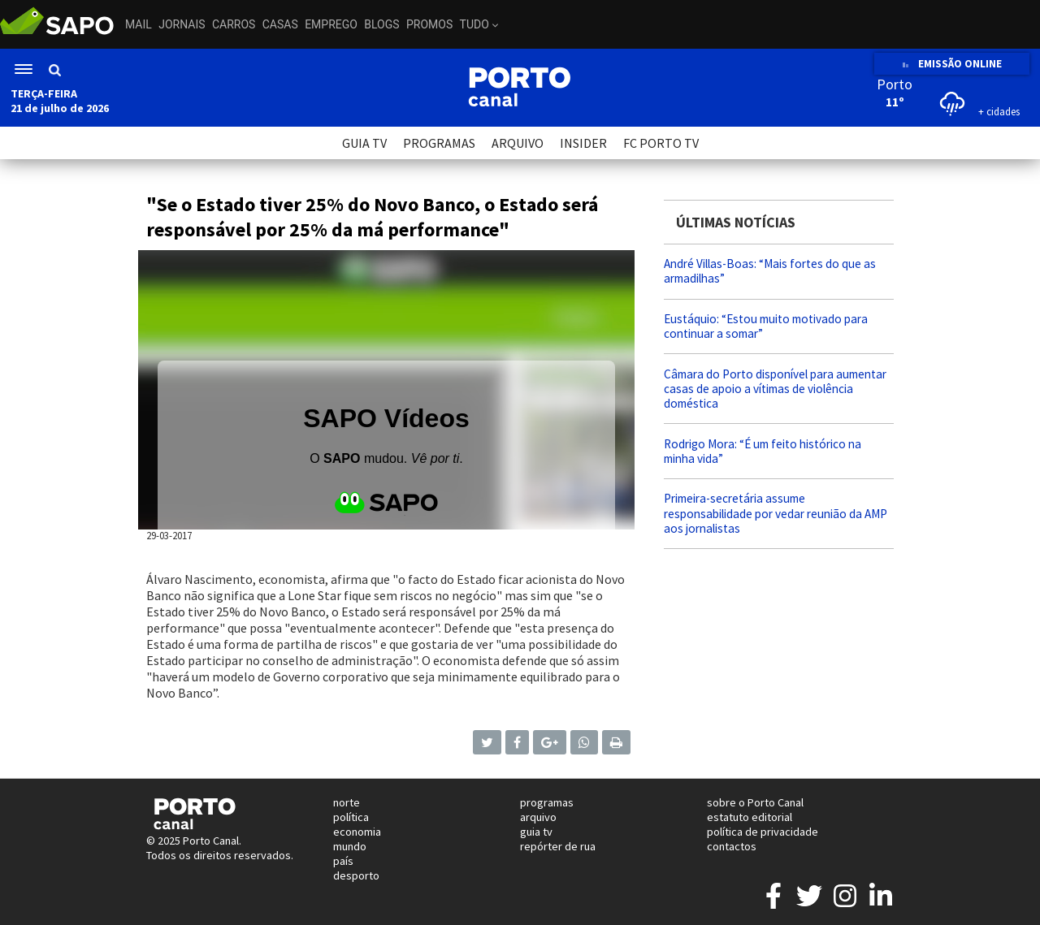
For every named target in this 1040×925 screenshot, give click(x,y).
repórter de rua (558, 846)
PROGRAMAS (439, 143)
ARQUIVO (518, 143)
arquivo (538, 817)
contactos (731, 846)
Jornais (181, 24)
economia (357, 831)
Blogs (381, 24)
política (351, 817)
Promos (429, 24)
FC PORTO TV (661, 143)
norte (346, 802)
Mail (138, 24)
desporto (356, 875)
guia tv (536, 831)
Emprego (331, 24)
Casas (280, 24)
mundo (349, 846)
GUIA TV (364, 143)
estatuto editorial (749, 817)
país (343, 861)
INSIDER (583, 143)
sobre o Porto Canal (755, 802)
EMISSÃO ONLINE (952, 64)
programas (547, 802)
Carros (233, 24)
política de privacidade (762, 831)
